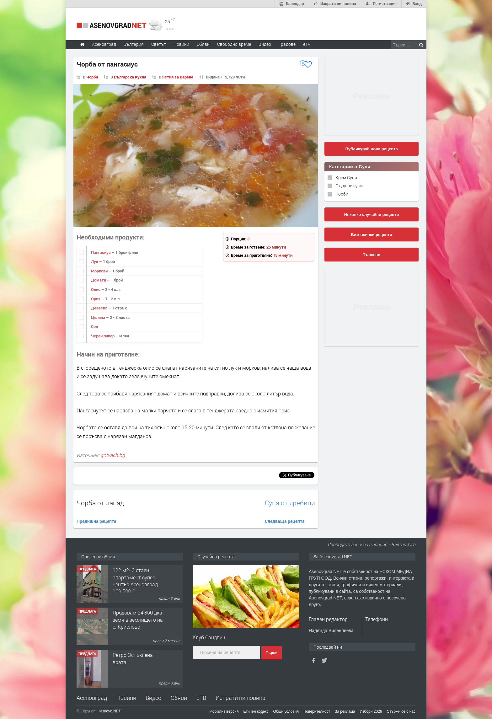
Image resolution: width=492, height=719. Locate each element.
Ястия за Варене (177, 77)
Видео (153, 697)
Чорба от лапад (100, 502)
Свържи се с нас (401, 711)
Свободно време (234, 44)
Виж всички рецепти (371, 234)
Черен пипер (103, 336)
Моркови (100, 271)
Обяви (179, 697)
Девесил (99, 308)
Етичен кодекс (256, 711)
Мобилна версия (224, 711)
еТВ (201, 697)
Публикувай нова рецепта (371, 149)
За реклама (345, 711)
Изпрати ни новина (240, 697)
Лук (95, 261)
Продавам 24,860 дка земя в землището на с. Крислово (138, 619)
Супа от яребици (290, 503)
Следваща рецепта (285, 521)
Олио (96, 289)
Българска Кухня (130, 77)
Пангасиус (101, 252)
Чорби (92, 77)
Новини (181, 44)
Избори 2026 (371, 711)
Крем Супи (346, 177)
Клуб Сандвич (209, 637)
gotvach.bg (112, 455)
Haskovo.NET (109, 711)
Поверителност (316, 711)
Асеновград (92, 697)
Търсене (371, 254)
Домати (99, 280)
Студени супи (349, 186)
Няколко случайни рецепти (371, 214)
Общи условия (286, 711)
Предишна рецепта (96, 521)
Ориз (96, 299)
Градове (287, 44)
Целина (98, 317)
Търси (271, 653)
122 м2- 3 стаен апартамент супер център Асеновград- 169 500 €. (136, 580)
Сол (94, 326)
